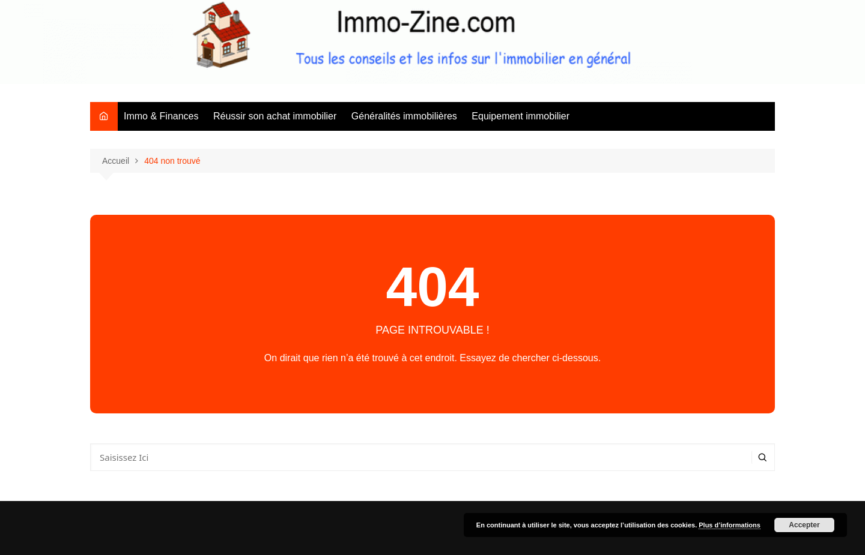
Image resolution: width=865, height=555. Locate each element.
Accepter (804, 525)
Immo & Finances (161, 116)
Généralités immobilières (404, 116)
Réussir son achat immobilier (274, 116)
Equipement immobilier (520, 116)
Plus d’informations (729, 525)
